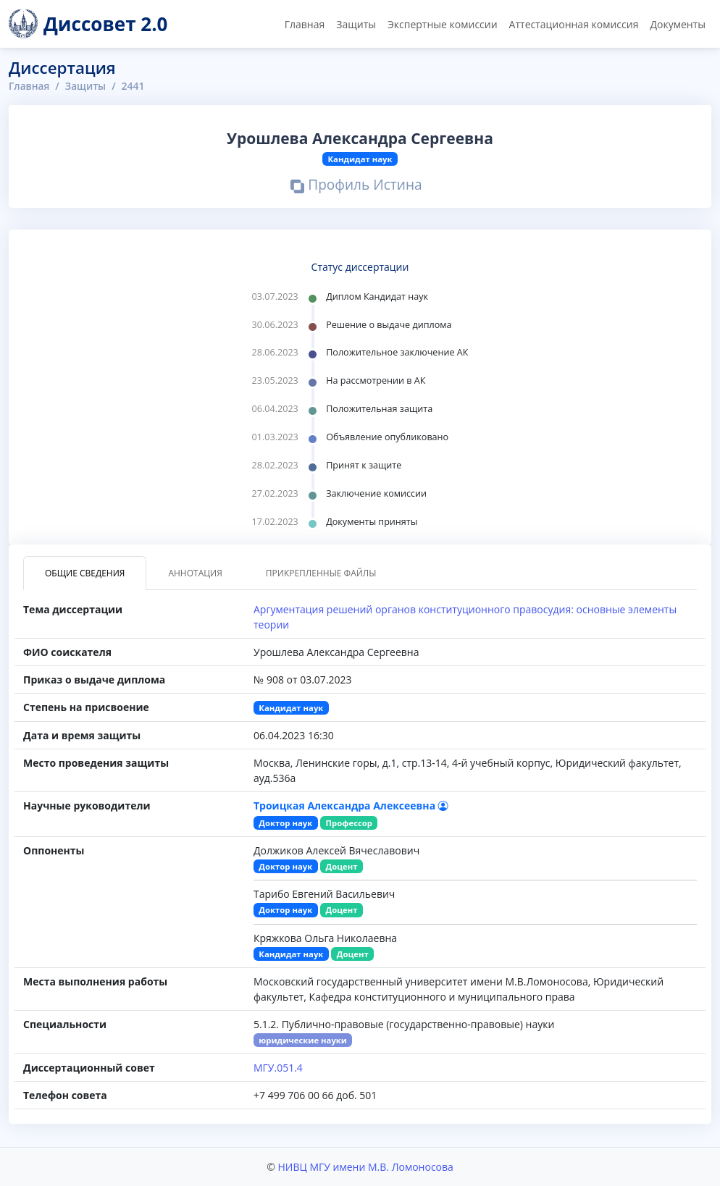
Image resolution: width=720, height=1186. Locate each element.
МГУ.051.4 (278, 1067)
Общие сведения (85, 573)
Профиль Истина (356, 186)
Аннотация (195, 573)
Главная (305, 24)
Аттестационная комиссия (574, 24)
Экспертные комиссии (443, 24)
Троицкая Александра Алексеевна (351, 805)
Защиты (356, 24)
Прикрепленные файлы (321, 573)
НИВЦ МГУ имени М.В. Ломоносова (365, 1167)
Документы (678, 24)
